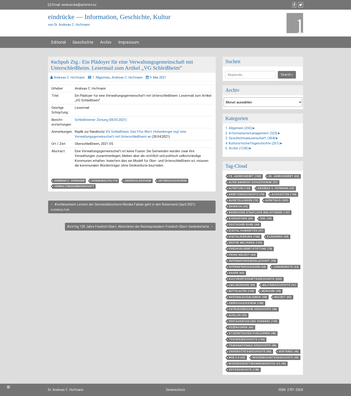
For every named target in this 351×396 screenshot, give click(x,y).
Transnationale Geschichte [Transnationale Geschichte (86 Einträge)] (253, 345)
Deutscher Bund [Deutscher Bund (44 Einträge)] (244, 224)
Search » (287, 74)
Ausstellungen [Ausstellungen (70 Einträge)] (243, 200)
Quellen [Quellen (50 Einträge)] (238, 315)
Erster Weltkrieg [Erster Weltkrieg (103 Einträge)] (245, 242)
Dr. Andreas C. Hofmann (65, 390)
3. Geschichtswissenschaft (250, 138)
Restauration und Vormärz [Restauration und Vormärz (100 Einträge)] (253, 321)
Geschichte (83, 42)
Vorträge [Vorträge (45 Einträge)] (289, 351)
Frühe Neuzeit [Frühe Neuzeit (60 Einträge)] (242, 254)
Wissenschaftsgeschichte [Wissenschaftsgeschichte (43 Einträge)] (276, 357)
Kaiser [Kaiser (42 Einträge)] (236, 273)
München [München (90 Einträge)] (271, 291)
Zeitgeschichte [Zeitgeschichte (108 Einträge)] (244, 369)
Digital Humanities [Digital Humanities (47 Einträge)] (246, 230)
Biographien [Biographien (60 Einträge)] (241, 218)
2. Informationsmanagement (251, 133)
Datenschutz (175, 390)
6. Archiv (237, 148)
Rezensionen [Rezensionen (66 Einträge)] (241, 327)
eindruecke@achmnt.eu (79, 5)
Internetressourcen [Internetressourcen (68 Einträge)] (247, 266)
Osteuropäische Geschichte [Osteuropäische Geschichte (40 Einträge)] (253, 309)
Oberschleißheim (137, 180)
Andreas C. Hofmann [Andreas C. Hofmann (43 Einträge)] (276, 188)
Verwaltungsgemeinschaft (74, 186)
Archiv (105, 42)
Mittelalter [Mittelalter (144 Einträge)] (241, 291)
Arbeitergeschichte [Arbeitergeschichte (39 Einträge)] (246, 194)
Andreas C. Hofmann (127, 77)
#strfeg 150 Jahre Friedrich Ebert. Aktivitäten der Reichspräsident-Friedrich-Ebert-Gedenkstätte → (140, 227)
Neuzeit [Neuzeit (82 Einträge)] (283, 297)
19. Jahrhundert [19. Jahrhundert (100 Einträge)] (245, 176)
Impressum (128, 42)
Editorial (58, 42)
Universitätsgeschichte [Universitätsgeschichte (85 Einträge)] (250, 351)
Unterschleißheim (172, 180)
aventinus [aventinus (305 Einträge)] (276, 200)
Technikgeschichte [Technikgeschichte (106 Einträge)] (247, 339)
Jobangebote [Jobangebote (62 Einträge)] (286, 266)
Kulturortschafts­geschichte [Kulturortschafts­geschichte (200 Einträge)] (255, 279)
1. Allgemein (101, 77)
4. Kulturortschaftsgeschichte (252, 143)
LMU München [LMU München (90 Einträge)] (242, 285)
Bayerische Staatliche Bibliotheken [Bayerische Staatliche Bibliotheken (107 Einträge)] (259, 212)
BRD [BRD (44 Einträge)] (266, 218)
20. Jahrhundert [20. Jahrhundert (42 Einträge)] (283, 176)
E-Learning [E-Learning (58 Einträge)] (278, 236)
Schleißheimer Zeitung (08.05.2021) (101, 120)
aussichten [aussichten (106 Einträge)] (284, 194)
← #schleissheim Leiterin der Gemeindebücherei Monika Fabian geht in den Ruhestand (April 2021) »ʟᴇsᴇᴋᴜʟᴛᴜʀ (122, 207)
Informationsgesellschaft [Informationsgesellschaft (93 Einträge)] (252, 260)
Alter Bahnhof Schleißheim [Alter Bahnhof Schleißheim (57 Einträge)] (253, 182)
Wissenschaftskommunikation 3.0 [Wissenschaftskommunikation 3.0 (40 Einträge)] (257, 363)
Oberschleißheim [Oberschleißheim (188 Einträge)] (246, 303)
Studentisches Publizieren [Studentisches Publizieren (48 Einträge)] (252, 333)
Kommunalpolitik (104, 180)
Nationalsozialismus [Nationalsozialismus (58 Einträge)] (248, 297)
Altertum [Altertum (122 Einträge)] (239, 188)
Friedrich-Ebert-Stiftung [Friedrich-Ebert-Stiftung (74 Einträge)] (250, 248)
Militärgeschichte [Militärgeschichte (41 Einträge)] (279, 285)
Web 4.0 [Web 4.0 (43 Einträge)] (237, 357)
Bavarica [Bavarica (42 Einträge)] (238, 206)
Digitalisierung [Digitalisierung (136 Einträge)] (244, 236)
